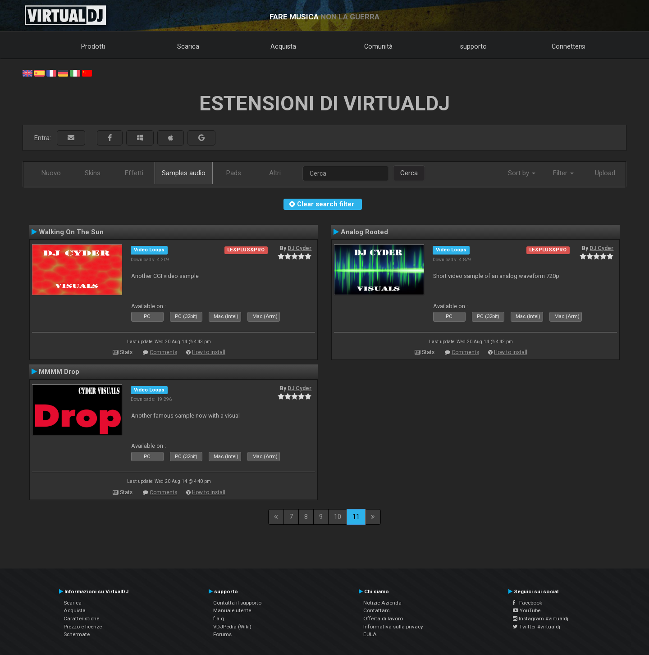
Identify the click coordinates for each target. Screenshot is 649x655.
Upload (605, 173)
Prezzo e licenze (83, 626)
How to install (208, 352)
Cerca (409, 173)
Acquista (283, 46)
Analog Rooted (364, 232)
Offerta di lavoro (383, 618)
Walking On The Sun (71, 232)
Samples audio (184, 173)
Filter (563, 173)
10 (337, 517)
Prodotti (93, 46)
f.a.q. (219, 618)
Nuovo (51, 173)
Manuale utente (232, 610)
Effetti (134, 173)
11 (356, 517)
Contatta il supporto (237, 603)
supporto (473, 46)
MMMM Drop (59, 372)
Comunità (378, 46)
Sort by (521, 173)
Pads (233, 173)
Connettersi (568, 46)
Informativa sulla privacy (393, 626)
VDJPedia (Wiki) (232, 626)
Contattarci (377, 610)
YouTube (526, 610)
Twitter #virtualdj (536, 626)
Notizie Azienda (382, 603)
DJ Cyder (299, 248)
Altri (275, 173)
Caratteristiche (81, 618)
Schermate (77, 634)
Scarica (188, 46)
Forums (222, 634)
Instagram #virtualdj (540, 618)
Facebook (527, 603)
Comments (163, 352)
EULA (370, 634)
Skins (93, 173)
